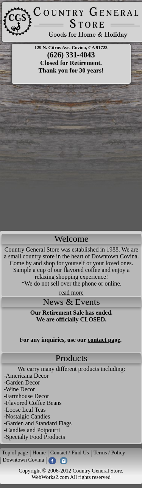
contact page (104, 340)
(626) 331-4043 (71, 55)
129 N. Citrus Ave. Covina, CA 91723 (71, 47)
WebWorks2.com (50, 477)
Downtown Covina (23, 460)
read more (71, 292)
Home (39, 452)
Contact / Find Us (69, 452)
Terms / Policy (109, 452)
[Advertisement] (71, 156)
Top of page (15, 452)
